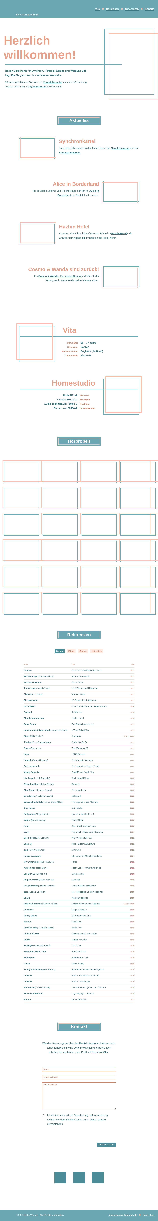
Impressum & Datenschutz (123, 1215)
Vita (97, 9)
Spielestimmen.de (69, 152)
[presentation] (61, 1138)
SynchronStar (37, 86)
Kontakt (149, 9)
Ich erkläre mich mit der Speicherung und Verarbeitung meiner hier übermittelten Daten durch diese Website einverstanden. (77, 1119)
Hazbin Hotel (119, 233)
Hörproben (112, 9)
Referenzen (132, 9)
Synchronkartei (120, 148)
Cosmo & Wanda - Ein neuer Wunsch (60, 276)
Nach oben (148, 1215)
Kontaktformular (52, 82)
